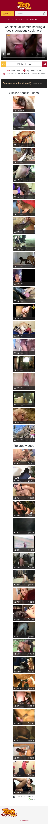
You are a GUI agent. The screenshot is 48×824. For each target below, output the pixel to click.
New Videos (23, 19)
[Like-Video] (3, 64)
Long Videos (34, 19)
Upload (7, 14)
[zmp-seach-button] (44, 13)
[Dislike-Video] (44, 64)
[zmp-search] (31, 13)
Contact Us (24, 820)
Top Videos (12, 19)
